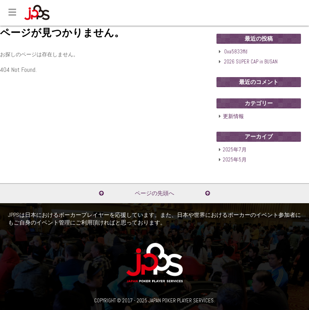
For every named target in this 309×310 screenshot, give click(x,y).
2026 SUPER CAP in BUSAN (251, 62)
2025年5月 (235, 160)
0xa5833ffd (235, 52)
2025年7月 (235, 150)
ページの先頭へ (154, 193)
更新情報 (233, 116)
